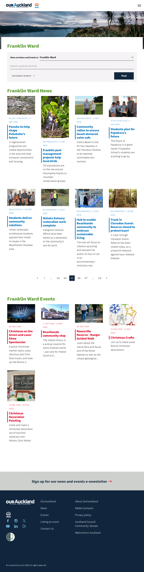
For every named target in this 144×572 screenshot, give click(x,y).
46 (78, 278)
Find (124, 75)
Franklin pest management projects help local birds (52, 155)
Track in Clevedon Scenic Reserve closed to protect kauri (123, 225)
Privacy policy (83, 515)
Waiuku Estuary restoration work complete (54, 221)
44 (65, 278)
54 (99, 278)
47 (86, 278)
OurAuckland (48, 501)
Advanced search (23, 76)
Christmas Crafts (122, 337)
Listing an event (50, 521)
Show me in (24, 57)
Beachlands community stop (54, 333)
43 (58, 278)
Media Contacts (84, 508)
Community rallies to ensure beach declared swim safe (88, 132)
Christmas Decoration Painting (16, 416)
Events (45, 515)
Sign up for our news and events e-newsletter (72, 482)
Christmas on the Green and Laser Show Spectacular (21, 336)
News (44, 508)
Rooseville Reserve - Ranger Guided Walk (88, 334)
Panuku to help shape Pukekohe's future (19, 132)
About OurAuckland (86, 501)
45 (72, 278)
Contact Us (47, 528)
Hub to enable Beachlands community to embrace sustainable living (86, 229)
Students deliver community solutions (20, 221)
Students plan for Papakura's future (123, 132)
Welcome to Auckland (87, 532)
